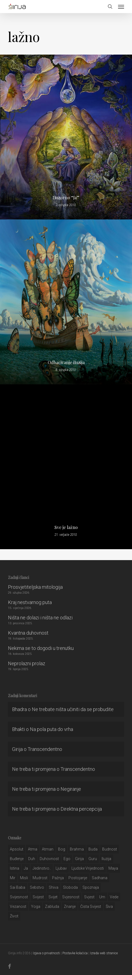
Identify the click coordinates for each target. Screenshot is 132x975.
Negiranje (71, 789)
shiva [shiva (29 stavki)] (53, 887)
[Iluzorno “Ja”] (66, 137)
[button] (121, 6)
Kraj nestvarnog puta (30, 602)
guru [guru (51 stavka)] (92, 859)
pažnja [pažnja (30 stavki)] (58, 878)
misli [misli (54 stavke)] (24, 878)
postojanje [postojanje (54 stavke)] (77, 878)
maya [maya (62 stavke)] (113, 868)
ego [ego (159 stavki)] (67, 859)
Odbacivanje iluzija (66, 362)
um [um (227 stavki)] (102, 897)
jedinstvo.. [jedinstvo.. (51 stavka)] (42, 868)
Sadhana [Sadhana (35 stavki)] (99, 878)
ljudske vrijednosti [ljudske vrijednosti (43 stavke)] (87, 868)
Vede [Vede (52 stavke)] (114, 897)
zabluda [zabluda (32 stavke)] (52, 906)
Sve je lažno (66, 527)
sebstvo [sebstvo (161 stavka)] (37, 887)
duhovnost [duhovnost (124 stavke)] (49, 859)
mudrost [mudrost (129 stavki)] (40, 878)
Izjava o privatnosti (46, 953)
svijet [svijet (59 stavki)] (53, 897)
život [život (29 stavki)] (14, 916)
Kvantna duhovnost (28, 633)
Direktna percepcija (81, 809)
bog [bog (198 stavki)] (61, 849)
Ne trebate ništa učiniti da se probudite (73, 709)
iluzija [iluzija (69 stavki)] (106, 859)
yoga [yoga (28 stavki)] (35, 906)
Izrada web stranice (104, 953)
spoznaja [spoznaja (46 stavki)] (90, 887)
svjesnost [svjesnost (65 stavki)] (70, 897)
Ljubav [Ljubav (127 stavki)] (61, 868)
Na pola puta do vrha (51, 729)
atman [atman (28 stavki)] (47, 849)
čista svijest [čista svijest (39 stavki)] (90, 906)
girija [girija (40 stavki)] (79, 859)
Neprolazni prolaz (26, 663)
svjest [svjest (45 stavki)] (89, 897)
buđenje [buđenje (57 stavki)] (17, 859)
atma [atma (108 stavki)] (32, 849)
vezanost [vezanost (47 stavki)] (18, 906)
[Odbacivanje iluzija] (66, 301)
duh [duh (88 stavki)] (31, 859)
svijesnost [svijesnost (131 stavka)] (19, 897)
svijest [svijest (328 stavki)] (38, 897)
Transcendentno (45, 749)
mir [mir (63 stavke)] (12, 878)
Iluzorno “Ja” (66, 197)
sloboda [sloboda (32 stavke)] (70, 887)
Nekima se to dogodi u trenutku (41, 648)
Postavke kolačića (75, 953)
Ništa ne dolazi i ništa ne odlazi (40, 617)
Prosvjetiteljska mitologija (35, 587)
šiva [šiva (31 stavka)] (109, 906)
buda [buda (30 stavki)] (92, 849)
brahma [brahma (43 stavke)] (77, 849)
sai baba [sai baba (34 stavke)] (17, 887)
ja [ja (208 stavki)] (26, 868)
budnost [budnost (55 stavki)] (109, 849)
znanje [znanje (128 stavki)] (70, 906)
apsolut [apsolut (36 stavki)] (16, 849)
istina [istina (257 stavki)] (14, 868)
